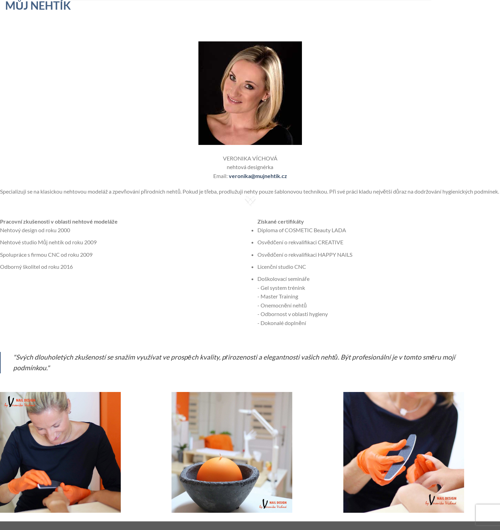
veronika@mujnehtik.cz (258, 176)
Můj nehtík (38, 5)
